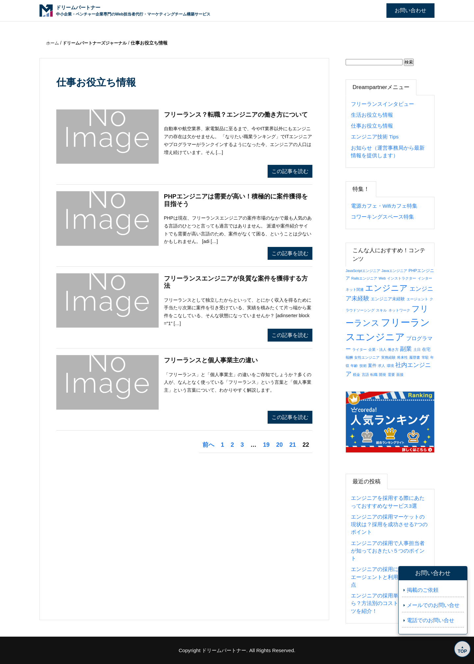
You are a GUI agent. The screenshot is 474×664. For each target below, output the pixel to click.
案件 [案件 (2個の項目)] (372, 365)
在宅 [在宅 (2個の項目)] (426, 349)
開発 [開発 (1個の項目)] (382, 375)
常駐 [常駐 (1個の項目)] (425, 357)
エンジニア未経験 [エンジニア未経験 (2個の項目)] (388, 298)
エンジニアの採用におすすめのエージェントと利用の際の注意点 (388, 577)
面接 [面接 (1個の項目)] (400, 375)
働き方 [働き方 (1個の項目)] (393, 349)
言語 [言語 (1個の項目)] (365, 375)
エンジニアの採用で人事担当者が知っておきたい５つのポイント (388, 550)
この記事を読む (290, 171)
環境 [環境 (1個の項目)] (390, 366)
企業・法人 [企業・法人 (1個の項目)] (377, 349)
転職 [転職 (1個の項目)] (374, 375)
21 (292, 444)
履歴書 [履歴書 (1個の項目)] (414, 357)
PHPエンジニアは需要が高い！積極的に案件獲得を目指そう (236, 200)
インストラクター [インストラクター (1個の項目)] (401, 278)
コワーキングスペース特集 (382, 217)
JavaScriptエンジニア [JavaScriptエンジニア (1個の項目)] (363, 271)
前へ (208, 444)
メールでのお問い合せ (433, 605)
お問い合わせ (410, 10)
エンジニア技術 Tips (375, 136)
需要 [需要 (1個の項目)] (391, 375)
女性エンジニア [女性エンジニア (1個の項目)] (367, 357)
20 (279, 444)
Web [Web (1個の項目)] (382, 278)
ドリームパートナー (224, 650)
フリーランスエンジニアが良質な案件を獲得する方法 (236, 282)
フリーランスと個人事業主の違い (213, 360)
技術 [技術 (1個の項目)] (363, 366)
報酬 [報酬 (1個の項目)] (349, 357)
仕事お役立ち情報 (372, 126)
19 (266, 444)
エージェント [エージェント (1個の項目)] (417, 299)
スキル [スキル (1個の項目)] (381, 310)
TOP (461, 650)
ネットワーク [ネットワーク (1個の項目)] (399, 310)
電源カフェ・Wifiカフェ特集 (384, 206)
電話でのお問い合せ (430, 620)
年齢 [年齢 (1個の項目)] (354, 366)
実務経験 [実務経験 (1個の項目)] (388, 357)
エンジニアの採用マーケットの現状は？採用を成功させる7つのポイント (389, 524)
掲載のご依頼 (422, 590)
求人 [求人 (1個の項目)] (381, 366)
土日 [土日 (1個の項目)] (417, 349)
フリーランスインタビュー (382, 104)
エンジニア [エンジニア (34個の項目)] (386, 287)
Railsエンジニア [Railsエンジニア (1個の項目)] (364, 278)
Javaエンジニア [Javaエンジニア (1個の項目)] (394, 271)
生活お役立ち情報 (372, 115)
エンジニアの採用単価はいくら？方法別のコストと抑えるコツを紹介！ (388, 603)
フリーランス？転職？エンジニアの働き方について (236, 119)
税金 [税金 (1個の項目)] (356, 375)
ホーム (53, 42)
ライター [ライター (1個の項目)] (359, 349)
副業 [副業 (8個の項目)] (406, 348)
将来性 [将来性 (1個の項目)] (402, 357)
